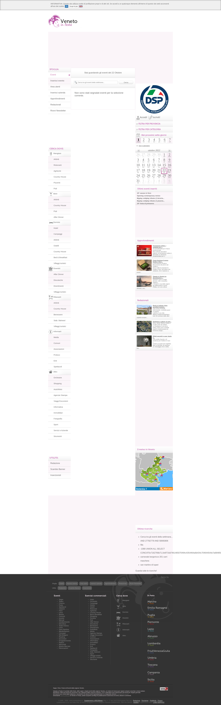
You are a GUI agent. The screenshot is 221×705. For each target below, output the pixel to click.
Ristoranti (57, 165)
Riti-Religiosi (63, 635)
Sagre (61, 599)
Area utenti (55, 87)
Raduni (61, 642)
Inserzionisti (55, 475)
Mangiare (125, 600)
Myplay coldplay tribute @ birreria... (150, 198)
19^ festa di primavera (145, 203)
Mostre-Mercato (64, 646)
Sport (56, 424)
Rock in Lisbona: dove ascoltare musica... (160, 306)
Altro (124, 635)
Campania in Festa (158, 673)
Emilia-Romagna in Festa (158, 609)
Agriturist (57, 171)
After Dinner (59, 217)
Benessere (58, 314)
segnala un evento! (123, 694)
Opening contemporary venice (148, 196)
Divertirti (125, 618)
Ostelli (56, 246)
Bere (124, 606)
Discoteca (62, 624)
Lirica (61, 613)
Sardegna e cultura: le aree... (162, 321)
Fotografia (58, 419)
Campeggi (58, 234)
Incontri (61, 618)
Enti (55, 361)
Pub (55, 188)
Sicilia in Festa (158, 680)
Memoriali (62, 644)
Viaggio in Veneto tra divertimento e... (159, 277)
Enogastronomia (65, 641)
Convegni (62, 633)
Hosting (136, 702)
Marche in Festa (158, 602)
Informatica (58, 407)
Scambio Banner (57, 469)
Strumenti (58, 436)
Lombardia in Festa (158, 644)
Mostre (61, 614)
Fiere (61, 611)
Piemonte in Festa (158, 623)
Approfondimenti (57, 99)
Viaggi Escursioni (61, 401)
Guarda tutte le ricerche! (146, 571)
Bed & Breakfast (60, 257)
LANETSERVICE (158, 702)
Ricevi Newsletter (58, 111)
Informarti (125, 630)
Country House (60, 177)
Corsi (61, 627)
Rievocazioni (63, 648)
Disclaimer (145, 701)
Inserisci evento (57, 81)
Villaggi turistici (60, 263)
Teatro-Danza (64, 626)
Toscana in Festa (158, 666)
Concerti (62, 616)
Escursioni (62, 639)
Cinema (61, 603)
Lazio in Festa (158, 630)
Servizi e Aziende (61, 430)
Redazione (55, 463)
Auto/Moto (58, 389)
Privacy (160, 701)
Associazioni (59, 349)
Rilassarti (125, 624)
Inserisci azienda (57, 93)
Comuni (57, 343)
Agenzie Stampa (60, 395)
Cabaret (62, 609)
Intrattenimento (64, 622)
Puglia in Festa (158, 616)
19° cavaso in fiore (144, 193)
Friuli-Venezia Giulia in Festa (158, 651)
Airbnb (56, 159)
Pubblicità (153, 701)
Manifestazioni (64, 631)
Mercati (61, 620)
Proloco (57, 355)
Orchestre (58, 378)
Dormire (125, 612)
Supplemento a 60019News (93, 701)
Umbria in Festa (158, 658)
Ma (141, 545)
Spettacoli (58, 367)
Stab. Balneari (59, 320)
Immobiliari (58, 413)
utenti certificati (65, 695)
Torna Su (165, 577)
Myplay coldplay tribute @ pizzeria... (151, 201)
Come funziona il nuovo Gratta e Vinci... (160, 261)
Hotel (56, 228)
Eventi (53, 75)
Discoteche (58, 280)
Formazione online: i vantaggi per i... (159, 246)
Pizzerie (57, 183)
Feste (61, 605)
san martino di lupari (149, 565)
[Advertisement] (110, 49)
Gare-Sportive (64, 629)
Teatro (61, 601)
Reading (62, 637)
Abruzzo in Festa (158, 637)
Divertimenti (58, 286)
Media (56, 337)
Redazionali (55, 105)
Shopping (57, 383)
